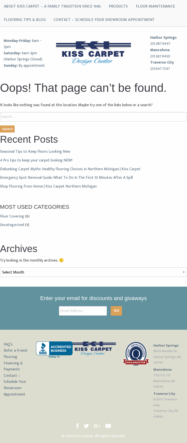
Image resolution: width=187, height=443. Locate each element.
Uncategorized (12, 225)
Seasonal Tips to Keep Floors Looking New (35, 151)
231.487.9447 (160, 43)
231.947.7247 (160, 69)
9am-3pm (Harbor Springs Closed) (23, 56)
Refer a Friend (15, 350)
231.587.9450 (160, 56)
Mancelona (160, 50)
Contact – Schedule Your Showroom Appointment (104, 20)
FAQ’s (8, 344)
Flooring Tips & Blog (25, 20)
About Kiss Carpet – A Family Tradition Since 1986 (52, 6)
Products (118, 6)
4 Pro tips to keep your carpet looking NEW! (36, 160)
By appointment (32, 65)
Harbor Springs (163, 37)
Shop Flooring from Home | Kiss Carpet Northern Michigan (48, 186)
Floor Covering (12, 216)
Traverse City (162, 62)
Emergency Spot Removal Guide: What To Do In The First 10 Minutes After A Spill (66, 177)
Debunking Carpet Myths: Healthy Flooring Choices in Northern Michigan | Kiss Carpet (70, 169)
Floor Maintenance (155, 6)
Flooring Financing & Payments (13, 363)
